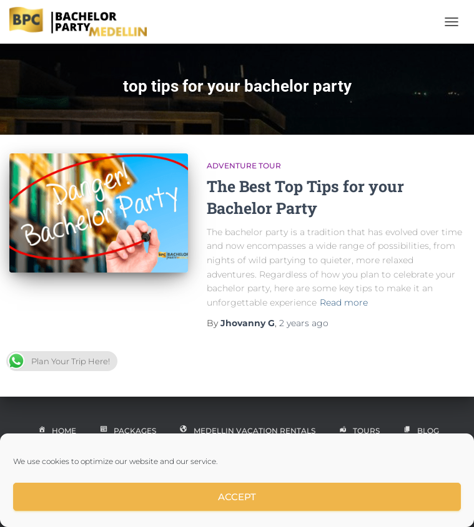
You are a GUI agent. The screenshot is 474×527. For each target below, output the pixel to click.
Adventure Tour (244, 165)
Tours (358, 431)
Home (56, 431)
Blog (420, 431)
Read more (344, 302)
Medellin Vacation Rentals (246, 431)
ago (303, 323)
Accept (237, 497)
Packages (126, 431)
